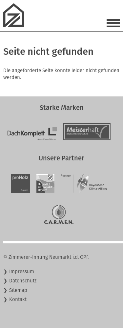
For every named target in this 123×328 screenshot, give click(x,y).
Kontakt (18, 299)
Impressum (21, 272)
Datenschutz (23, 281)
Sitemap (18, 290)
